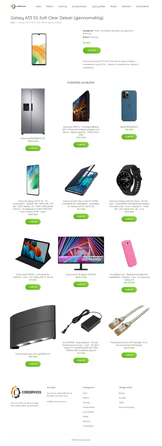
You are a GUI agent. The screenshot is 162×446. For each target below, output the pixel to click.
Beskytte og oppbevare (122, 32)
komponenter (79, 7)
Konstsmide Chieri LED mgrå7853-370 (33, 355)
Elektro (49, 7)
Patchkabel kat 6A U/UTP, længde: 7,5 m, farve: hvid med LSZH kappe (129, 345)
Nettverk (126, 7)
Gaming (62, 7)
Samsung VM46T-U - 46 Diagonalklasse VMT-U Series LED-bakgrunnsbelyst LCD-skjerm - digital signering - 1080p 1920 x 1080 (81, 132)
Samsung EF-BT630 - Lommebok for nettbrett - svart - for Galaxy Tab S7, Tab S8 (33, 277)
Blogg (121, 395)
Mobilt (113, 7)
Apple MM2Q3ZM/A (129, 128)
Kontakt (122, 399)
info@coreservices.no (56, 403)
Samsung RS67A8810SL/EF (33, 140)
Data (38, 7)
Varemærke (142, 7)
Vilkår (121, 404)
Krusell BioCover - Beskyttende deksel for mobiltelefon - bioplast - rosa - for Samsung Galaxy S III (129, 279)
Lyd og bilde (98, 7)
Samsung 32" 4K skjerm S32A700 (81, 276)
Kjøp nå (92, 52)
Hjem (13, 24)
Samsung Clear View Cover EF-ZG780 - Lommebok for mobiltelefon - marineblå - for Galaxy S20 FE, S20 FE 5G (81, 205)
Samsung (87, 35)
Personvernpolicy (126, 409)
